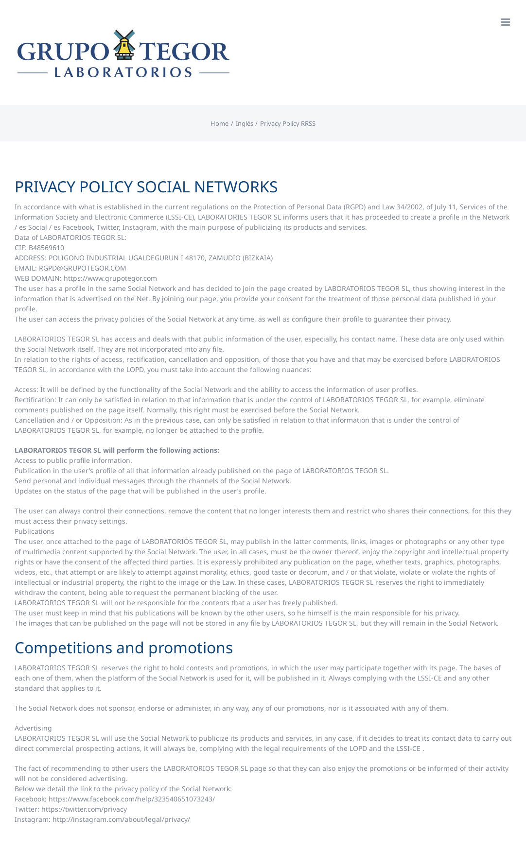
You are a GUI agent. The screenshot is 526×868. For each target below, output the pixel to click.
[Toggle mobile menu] (506, 22)
